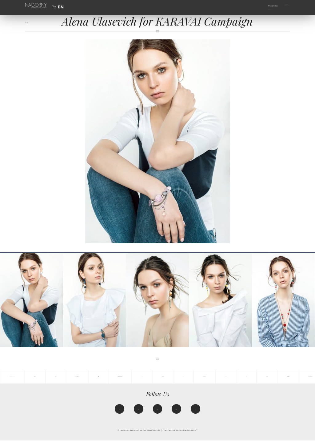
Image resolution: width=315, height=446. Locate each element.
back (30, 25)
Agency (282, 5)
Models (266, 5)
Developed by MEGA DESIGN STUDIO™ (180, 436)
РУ (55, 6)
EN (59, 6)
